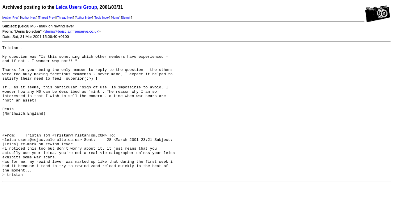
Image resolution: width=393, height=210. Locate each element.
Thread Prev (47, 17)
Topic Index (102, 17)
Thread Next (65, 17)
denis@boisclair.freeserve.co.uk (71, 31)
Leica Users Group (76, 7)
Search (126, 17)
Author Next (28, 17)
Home (116, 17)
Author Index (84, 17)
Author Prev (11, 17)
